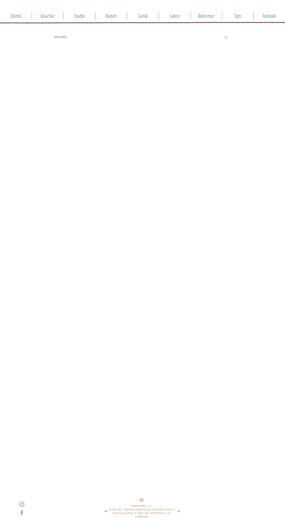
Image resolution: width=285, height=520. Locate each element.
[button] (226, 38)
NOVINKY (60, 37)
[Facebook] (21, 512)
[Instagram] (21, 504)
